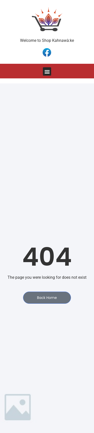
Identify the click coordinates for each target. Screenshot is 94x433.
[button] (47, 71)
